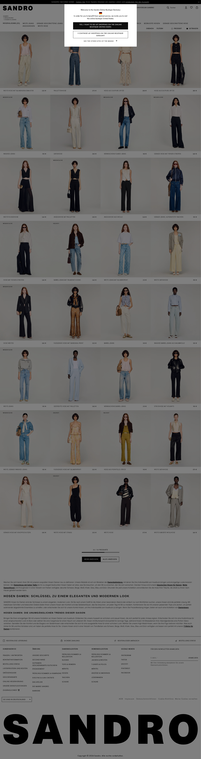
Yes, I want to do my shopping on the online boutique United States (100, 26)
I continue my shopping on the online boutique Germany (100, 34)
